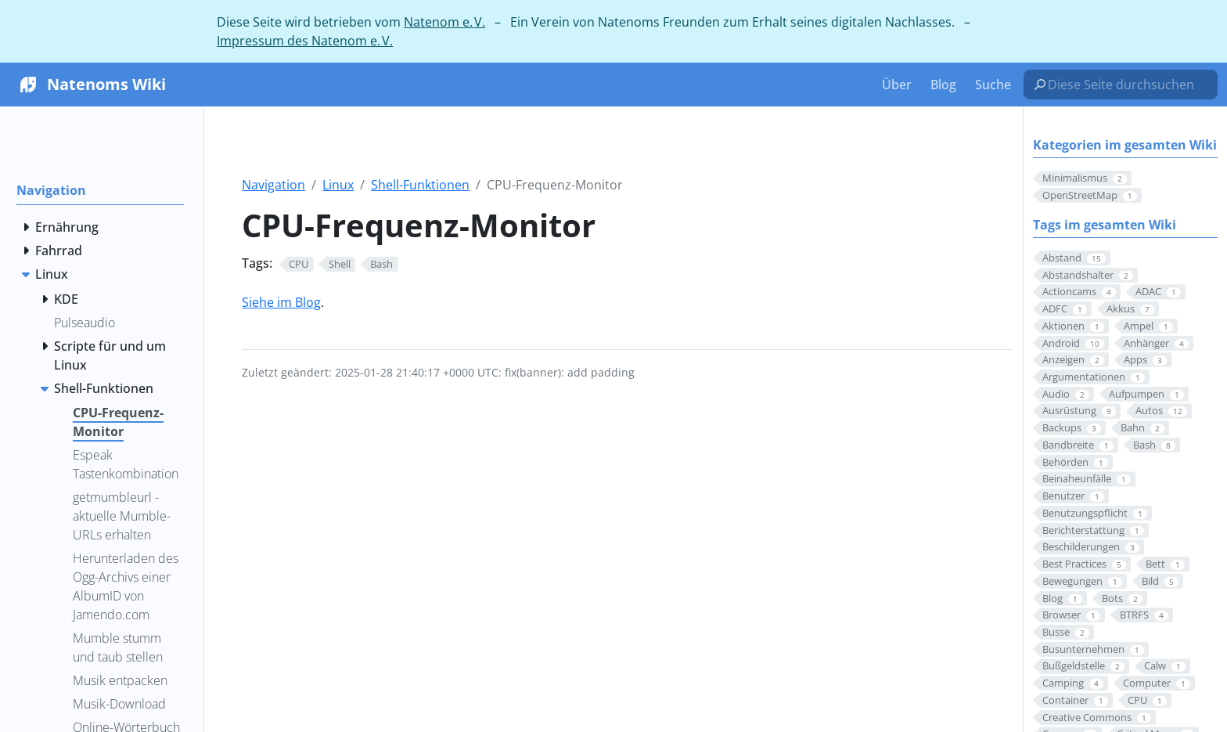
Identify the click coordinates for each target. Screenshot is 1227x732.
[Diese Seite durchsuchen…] (1126, 85)
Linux (338, 184)
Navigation (273, 184)
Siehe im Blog (281, 302)
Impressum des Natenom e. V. (305, 40)
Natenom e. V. (444, 22)
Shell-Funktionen (420, 184)
